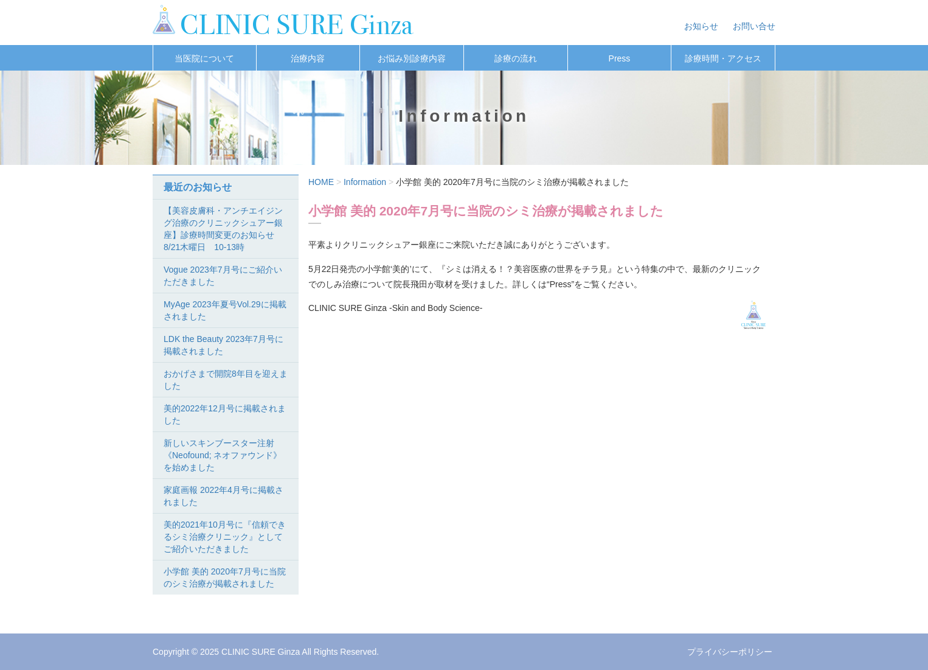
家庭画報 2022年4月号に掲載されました (223, 496)
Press (620, 58)
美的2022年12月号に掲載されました (225, 414)
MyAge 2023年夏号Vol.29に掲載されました (225, 310)
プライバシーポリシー (729, 652)
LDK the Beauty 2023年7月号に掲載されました (223, 345)
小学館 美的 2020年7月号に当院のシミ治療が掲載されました (225, 577)
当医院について (204, 58)
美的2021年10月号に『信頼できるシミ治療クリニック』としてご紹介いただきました (225, 537)
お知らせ (701, 26)
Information (365, 182)
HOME (321, 182)
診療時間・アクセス (723, 58)
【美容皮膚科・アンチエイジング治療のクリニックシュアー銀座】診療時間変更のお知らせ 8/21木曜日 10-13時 (223, 229)
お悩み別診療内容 (412, 58)
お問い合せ (754, 26)
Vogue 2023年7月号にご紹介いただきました (223, 276)
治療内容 (308, 58)
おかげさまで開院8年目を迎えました (226, 380)
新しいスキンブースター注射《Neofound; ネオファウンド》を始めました (223, 455)
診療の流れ (515, 58)
